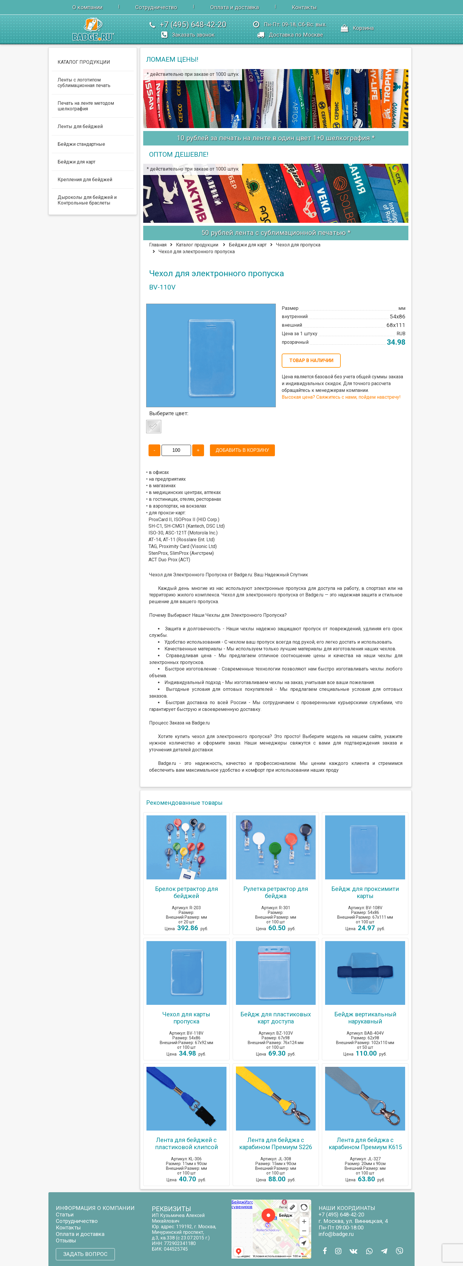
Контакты (304, 7)
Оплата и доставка (234, 7)
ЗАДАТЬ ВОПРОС (85, 1254)
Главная (158, 245)
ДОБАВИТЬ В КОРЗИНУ (242, 450)
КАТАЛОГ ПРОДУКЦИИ (84, 62)
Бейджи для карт (248, 245)
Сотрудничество (156, 7)
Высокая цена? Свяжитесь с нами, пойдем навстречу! (341, 397)
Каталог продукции (197, 245)
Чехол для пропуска (298, 245)
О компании (87, 7)
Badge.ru (314, 595)
